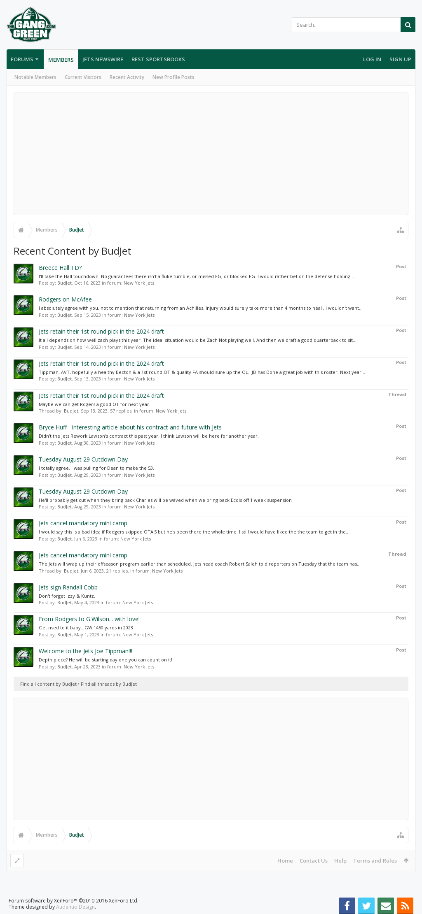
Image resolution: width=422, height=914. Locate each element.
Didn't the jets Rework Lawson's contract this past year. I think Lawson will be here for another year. (149, 436)
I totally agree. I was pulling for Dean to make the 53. (96, 468)
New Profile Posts (173, 77)
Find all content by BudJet (48, 684)
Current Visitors (83, 77)
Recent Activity (127, 77)
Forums (22, 59)
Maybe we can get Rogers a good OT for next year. (94, 404)
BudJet (64, 283)
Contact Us (314, 860)
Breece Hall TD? (60, 267)
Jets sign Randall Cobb (68, 587)
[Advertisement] (211, 153)
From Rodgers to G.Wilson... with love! (89, 619)
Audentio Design (75, 906)
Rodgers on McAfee (65, 299)
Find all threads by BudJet (109, 684)
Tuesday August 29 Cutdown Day (83, 459)
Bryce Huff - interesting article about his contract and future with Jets (130, 427)
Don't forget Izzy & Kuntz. (67, 596)
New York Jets (139, 283)
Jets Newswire (102, 59)
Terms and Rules (375, 860)
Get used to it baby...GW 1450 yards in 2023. (86, 627)
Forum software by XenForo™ (73, 900)
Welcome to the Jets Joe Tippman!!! (85, 651)
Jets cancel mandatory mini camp (83, 523)
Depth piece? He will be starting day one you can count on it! (105, 660)
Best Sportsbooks (158, 59)
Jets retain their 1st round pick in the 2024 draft (101, 331)
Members (61, 59)
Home (285, 860)
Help (340, 860)
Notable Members (35, 77)
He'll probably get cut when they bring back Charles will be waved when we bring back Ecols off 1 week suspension (165, 500)
